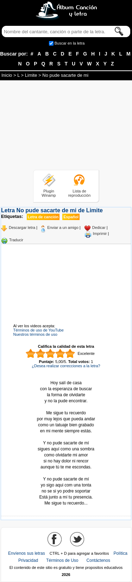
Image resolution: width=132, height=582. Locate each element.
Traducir (16, 240)
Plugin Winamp (49, 193)
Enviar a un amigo (62, 227)
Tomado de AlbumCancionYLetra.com (66, 473)
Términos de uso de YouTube (38, 330)
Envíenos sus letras (26, 553)
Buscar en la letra (70, 43)
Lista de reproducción (79, 193)
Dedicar (99, 227)
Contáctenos (98, 560)
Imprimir (100, 233)
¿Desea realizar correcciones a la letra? (66, 366)
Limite (31, 75)
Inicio (6, 75)
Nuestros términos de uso (35, 334)
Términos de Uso (62, 560)
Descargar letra (22, 227)
